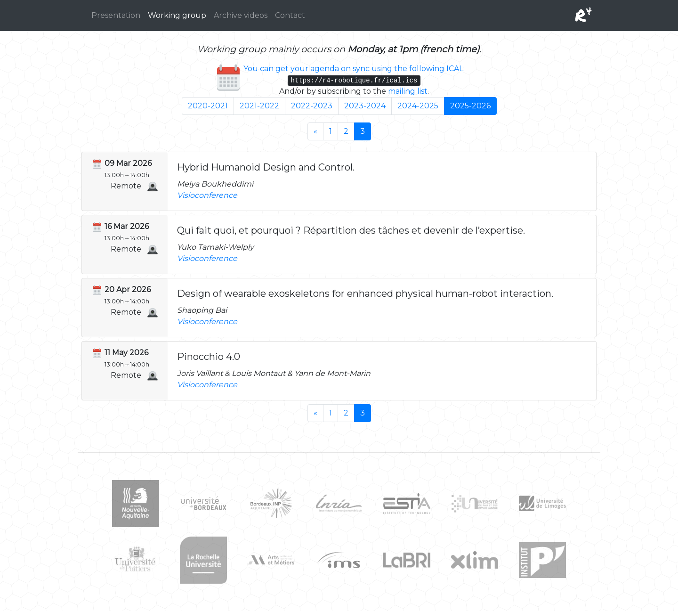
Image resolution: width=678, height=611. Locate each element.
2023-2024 (365, 105)
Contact (290, 15)
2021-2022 (259, 105)
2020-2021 (208, 105)
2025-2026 (470, 105)
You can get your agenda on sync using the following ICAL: (354, 68)
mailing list (408, 91)
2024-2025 (417, 105)
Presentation (115, 15)
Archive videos (240, 15)
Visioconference (207, 195)
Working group (177, 15)
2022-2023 (311, 105)
